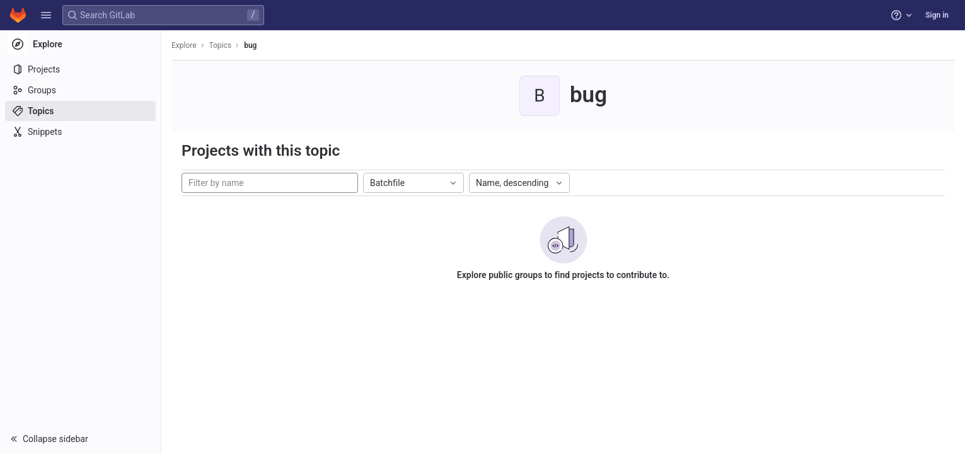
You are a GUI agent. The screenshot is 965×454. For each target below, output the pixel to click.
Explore (184, 45)
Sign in (937, 15)
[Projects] (80, 69)
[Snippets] (80, 132)
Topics (220, 45)
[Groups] (80, 90)
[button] (46, 15)
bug (250, 45)
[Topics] (80, 111)
